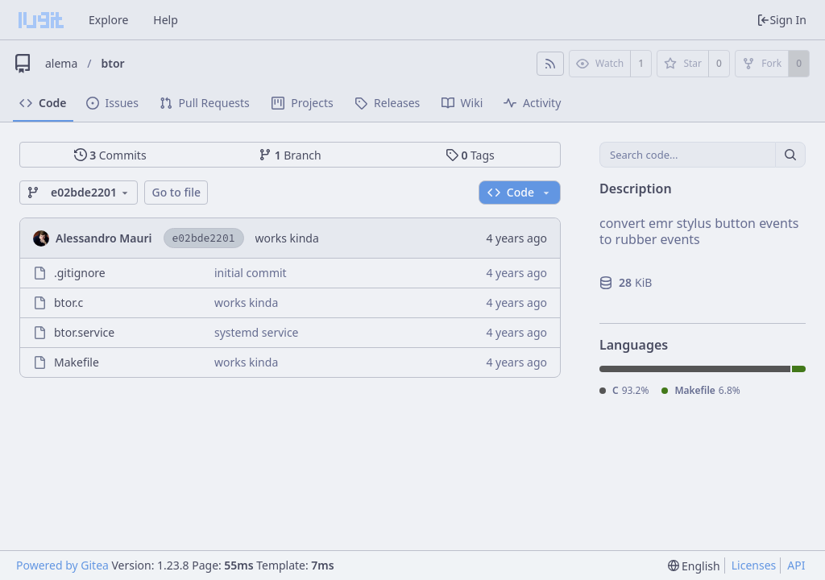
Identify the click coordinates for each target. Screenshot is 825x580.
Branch (290, 155)
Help (165, 19)
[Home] (41, 20)
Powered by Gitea (62, 565)
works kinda (287, 238)
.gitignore (80, 272)
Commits (110, 155)
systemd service (256, 332)
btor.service (84, 332)
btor (113, 63)
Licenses (754, 565)
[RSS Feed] (550, 64)
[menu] (694, 566)
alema (61, 63)
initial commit (250, 272)
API (796, 565)
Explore (108, 19)
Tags (470, 155)
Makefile (76, 362)
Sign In (781, 19)
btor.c (68, 302)
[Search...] (790, 155)
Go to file (176, 192)
